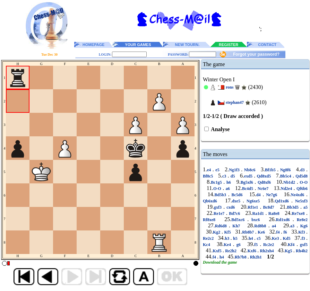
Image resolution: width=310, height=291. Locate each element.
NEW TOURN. (187, 45)
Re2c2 (209, 238)
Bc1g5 (217, 182)
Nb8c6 (249, 169)
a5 (305, 207)
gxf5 (303, 244)
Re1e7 (220, 213)
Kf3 (302, 232)
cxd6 (230, 207)
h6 (228, 182)
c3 (225, 176)
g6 (238, 244)
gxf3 (218, 207)
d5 (232, 176)
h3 (228, 238)
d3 (303, 169)
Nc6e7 (263, 188)
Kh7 (236, 226)
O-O (303, 182)
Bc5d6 (237, 194)
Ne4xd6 (298, 194)
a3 (293, 226)
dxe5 (237, 201)
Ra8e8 (274, 213)
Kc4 (207, 244)
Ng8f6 (285, 169)
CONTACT (267, 45)
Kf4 (292, 244)
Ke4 (228, 244)
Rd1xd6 (284, 219)
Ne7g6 (271, 194)
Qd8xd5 (263, 176)
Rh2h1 (256, 257)
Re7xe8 (299, 213)
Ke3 (276, 238)
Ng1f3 (235, 169)
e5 (217, 169)
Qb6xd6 (211, 201)
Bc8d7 (268, 207)
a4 (274, 226)
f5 (257, 244)
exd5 (249, 176)
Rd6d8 (222, 226)
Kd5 (287, 238)
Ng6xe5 (253, 201)
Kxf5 (218, 250)
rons (229, 87)
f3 (304, 238)
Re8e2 (301, 219)
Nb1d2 (290, 182)
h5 (235, 238)
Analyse (220, 129)
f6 (285, 232)
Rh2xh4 (267, 250)
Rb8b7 (248, 232)
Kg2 (217, 232)
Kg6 (303, 226)
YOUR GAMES (138, 45)
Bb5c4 (286, 176)
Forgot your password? (256, 54)
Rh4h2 (301, 250)
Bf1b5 (271, 169)
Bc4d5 (248, 188)
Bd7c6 (234, 213)
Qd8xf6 (264, 182)
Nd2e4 (287, 188)
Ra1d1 (259, 213)
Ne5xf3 (300, 201)
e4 (210, 169)
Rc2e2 (268, 244)
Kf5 (227, 232)
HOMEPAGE (93, 45)
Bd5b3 (221, 194)
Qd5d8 (301, 176)
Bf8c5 (209, 176)
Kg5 (289, 250)
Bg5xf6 (248, 182)
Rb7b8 (241, 257)
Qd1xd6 (283, 201)
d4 (259, 194)
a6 (227, 188)
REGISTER (228, 45)
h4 (251, 238)
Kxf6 (253, 250)
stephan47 (235, 102)
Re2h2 (231, 250)
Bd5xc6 (239, 219)
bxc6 (255, 219)
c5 (259, 238)
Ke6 (261, 232)
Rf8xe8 (210, 219)
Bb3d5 (293, 207)
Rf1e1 (254, 207)
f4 (278, 232)
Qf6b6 (301, 188)
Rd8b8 (261, 226)
